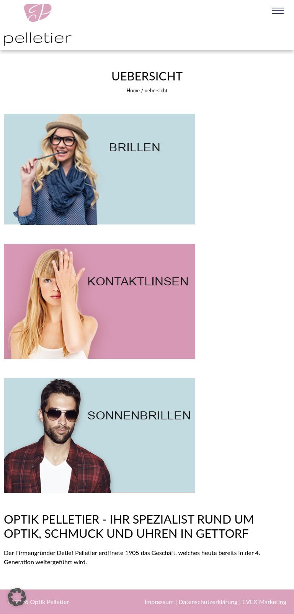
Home (133, 90)
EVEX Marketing (264, 601)
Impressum (160, 601)
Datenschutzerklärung (208, 601)
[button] (17, 597)
